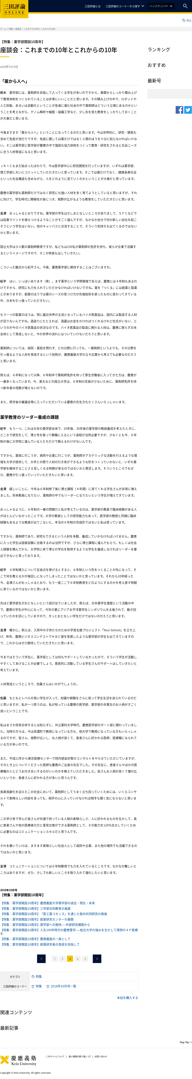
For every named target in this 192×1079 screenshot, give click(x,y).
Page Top (184, 1042)
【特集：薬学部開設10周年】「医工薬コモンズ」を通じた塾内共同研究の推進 (53, 913)
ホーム (3, 29)
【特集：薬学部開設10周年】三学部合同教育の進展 (35, 908)
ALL (187, 20)
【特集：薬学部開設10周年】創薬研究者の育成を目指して (40, 944)
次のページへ (97, 958)
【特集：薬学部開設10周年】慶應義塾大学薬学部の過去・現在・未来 (47, 903)
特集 (11, 29)
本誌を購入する (127, 997)
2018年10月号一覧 (61, 986)
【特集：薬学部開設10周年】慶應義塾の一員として (35, 938)
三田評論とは (93, 6)
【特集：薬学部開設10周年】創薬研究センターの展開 (37, 919)
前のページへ (41, 958)
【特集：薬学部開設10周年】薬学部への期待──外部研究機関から (45, 924)
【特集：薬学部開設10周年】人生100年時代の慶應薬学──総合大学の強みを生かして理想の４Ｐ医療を (69, 932)
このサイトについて (55, 1056)
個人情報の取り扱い (79, 1056)
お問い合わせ (100, 1056)
